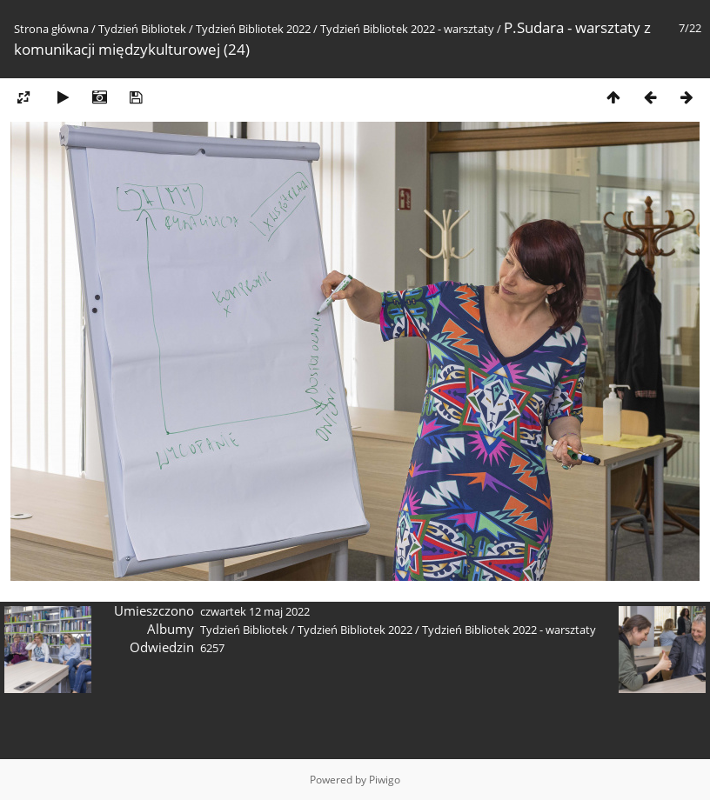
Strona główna (51, 29)
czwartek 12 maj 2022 (255, 611)
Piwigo (384, 779)
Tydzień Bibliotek (142, 29)
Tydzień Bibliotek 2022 (253, 29)
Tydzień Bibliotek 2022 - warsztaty (407, 29)
